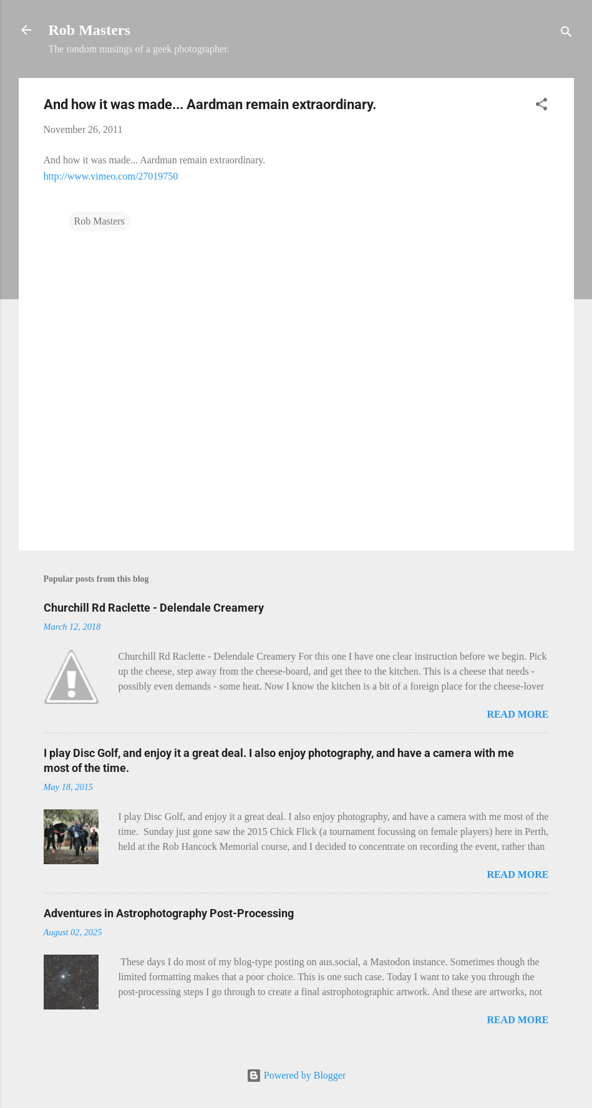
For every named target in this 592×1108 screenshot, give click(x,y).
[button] (541, 106)
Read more (517, 714)
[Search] (566, 34)
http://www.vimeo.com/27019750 (111, 176)
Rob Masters (89, 30)
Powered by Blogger (296, 1075)
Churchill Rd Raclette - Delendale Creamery (154, 607)
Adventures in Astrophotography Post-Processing (169, 913)
